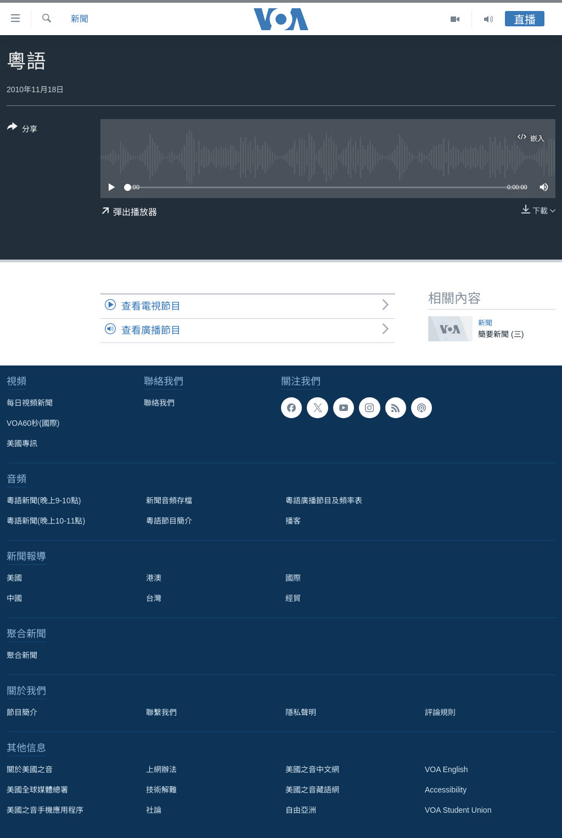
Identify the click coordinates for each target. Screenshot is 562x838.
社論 (153, 810)
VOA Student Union (458, 810)
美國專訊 (22, 443)
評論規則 (440, 712)
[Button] (22, 130)
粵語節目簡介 (169, 520)
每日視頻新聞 (30, 402)
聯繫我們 (161, 712)
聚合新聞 (22, 655)
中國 (14, 598)
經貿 (293, 598)
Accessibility (446, 789)
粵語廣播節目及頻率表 (323, 500)
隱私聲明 (300, 712)
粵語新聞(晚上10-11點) (46, 520)
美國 (14, 577)
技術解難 (161, 789)
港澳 (153, 577)
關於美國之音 (30, 769)
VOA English (446, 769)
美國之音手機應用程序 (45, 810)
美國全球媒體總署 (37, 789)
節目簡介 (22, 712)
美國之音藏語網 (312, 789)
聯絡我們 (159, 402)
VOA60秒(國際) (33, 423)
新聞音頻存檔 (169, 500)
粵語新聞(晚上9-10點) (44, 500)
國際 (293, 577)
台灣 (153, 598)
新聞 (79, 19)
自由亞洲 (300, 810)
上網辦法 (161, 769)
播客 (293, 520)
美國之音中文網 (312, 769)
